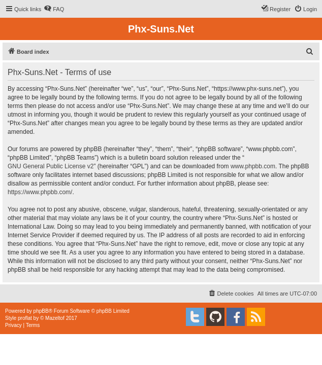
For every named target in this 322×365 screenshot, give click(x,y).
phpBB (41, 311)
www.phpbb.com (253, 166)
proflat (25, 318)
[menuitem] (54, 9)
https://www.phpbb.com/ (40, 192)
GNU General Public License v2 (50, 166)
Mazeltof (55, 318)
